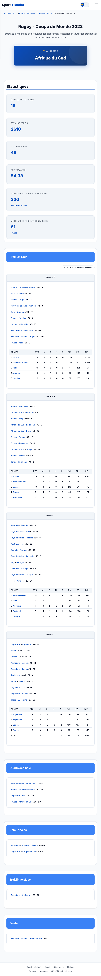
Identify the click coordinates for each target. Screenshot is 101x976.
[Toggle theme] (84, 4)
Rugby (22, 13)
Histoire (70, 967)
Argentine (26, 644)
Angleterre (15, 644)
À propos (43, 971)
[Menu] (96, 4)
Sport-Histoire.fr (34, 967)
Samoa (14, 657)
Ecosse (29, 412)
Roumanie (23, 406)
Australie (15, 525)
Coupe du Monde (44, 13)
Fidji (28, 531)
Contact (32, 971)
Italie (13, 293)
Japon (13, 650)
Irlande (14, 406)
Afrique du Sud (50, 58)
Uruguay (23, 300)
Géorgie (24, 525)
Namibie (20, 293)
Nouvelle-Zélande (19, 205)
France (14, 233)
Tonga (22, 418)
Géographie (58, 967)
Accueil (7, 13)
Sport (13, 5)
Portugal (30, 538)
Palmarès (31, 13)
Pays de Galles (17, 531)
